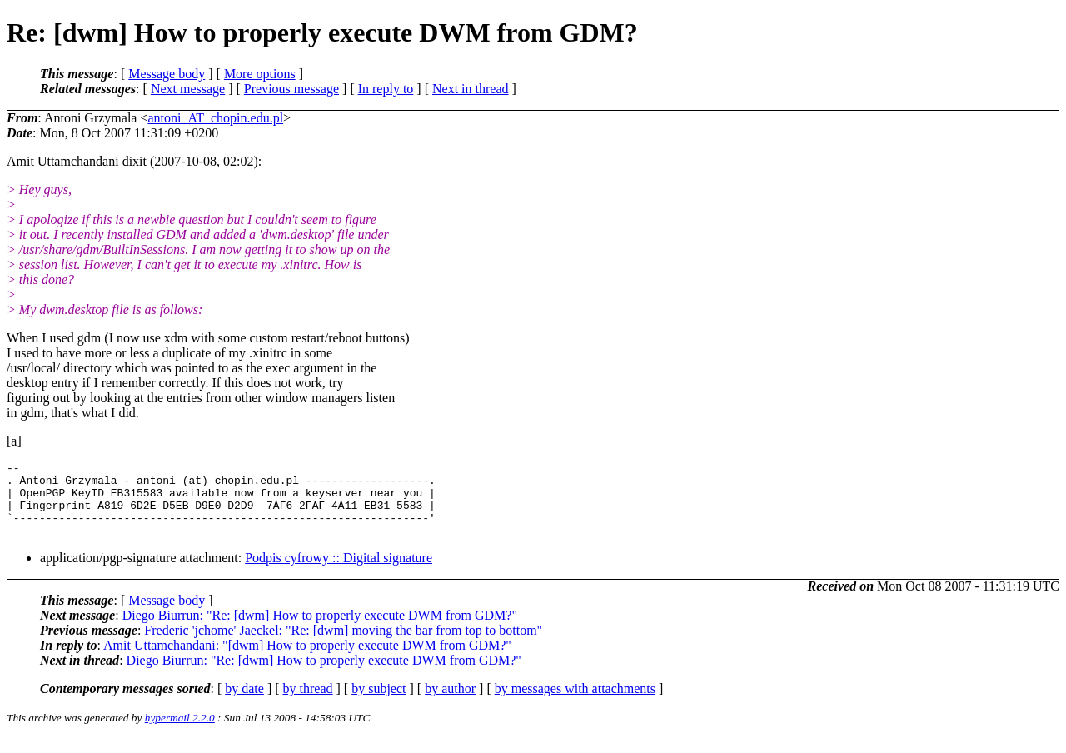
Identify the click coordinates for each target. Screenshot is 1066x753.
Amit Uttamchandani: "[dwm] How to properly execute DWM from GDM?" (307, 660)
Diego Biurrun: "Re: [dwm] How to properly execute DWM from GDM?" (319, 630)
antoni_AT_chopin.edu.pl (215, 118)
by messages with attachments (575, 703)
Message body (166, 74)
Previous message (291, 89)
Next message (188, 89)
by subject (378, 703)
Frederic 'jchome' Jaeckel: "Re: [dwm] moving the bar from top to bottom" (343, 645)
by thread (308, 703)
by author (450, 703)
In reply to (386, 89)
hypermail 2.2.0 (180, 732)
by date (244, 703)
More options (260, 74)
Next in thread (470, 89)
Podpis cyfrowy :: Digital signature (338, 573)
